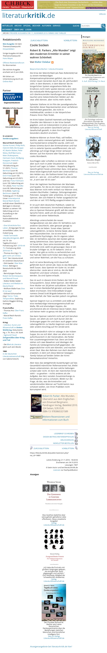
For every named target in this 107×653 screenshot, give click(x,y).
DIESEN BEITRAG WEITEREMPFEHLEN (60, 436)
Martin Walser (11, 150)
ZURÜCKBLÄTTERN (39, 40)
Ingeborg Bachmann (11, 192)
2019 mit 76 (7, 250)
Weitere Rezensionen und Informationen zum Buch (56, 418)
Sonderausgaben (10, 138)
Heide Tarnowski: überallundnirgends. (11, 236)
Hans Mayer (8, 58)
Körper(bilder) (8, 49)
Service (56, 25)
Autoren (46, 25)
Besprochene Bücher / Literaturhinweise (46, 69)
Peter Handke (17, 185)
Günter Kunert (9, 145)
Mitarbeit (7, 29)
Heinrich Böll (8, 148)
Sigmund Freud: (14, 337)
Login (28, 29)
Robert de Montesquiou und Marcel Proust (13, 277)
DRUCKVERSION (69, 440)
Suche (76, 25)
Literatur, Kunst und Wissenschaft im (12, 327)
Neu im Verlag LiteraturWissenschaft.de (54, 637)
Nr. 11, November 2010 (37, 33)
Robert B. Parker (51, 395)
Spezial (27, 25)
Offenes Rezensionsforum (13, 62)
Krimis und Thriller (57, 33)
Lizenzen (56, 470)
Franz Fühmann (17, 180)
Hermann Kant (9, 158)
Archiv (18, 25)
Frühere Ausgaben (18, 33)
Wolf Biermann (14, 153)
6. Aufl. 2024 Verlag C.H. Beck (93, 81)
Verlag (102, 14)
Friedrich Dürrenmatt (10, 161)
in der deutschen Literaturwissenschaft (12, 355)
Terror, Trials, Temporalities (10, 297)
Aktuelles (7, 25)
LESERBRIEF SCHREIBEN (66, 433)
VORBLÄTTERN (71, 40)
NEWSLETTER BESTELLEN (65, 443)
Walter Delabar (43, 61)
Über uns (19, 29)
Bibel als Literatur (14, 344)
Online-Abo (7, 81)
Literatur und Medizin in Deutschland (13, 284)
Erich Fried (7, 175)
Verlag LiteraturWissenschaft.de (54, 524)
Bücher (36, 25)
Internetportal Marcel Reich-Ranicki (11, 199)
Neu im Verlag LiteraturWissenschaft (93, 128)
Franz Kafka (7, 318)
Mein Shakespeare (10, 155)
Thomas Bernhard (10, 169)
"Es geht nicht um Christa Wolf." (12, 255)
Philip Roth (20, 145)
